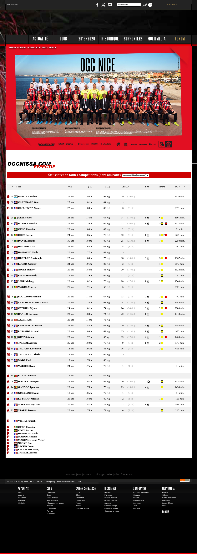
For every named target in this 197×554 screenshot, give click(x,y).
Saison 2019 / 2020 (37, 47)
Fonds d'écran (167, 503)
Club (63, 39)
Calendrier (80, 498)
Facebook (96, 6)
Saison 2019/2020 (86, 489)
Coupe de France (82, 508)
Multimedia (157, 39)
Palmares (108, 495)
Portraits (50, 511)
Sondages (137, 503)
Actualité (40, 39)
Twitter (103, 6)
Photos (78, 503)
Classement (80, 500)
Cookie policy (49, 481)
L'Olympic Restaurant (100, 466)
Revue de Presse (169, 498)
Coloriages (100, 474)
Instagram (110, 6)
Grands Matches (111, 500)
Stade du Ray (52, 498)
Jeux (135, 506)
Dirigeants (51, 492)
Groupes (136, 495)
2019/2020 (86, 39)
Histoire (107, 492)
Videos (78, 506)
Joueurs (50, 506)
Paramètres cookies (65, 481)
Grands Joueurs (110, 498)
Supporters (133, 39)
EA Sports (49, 466)
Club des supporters (141, 492)
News (20, 492)
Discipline (21, 503)
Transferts (22, 498)
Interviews (166, 500)
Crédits (39, 481)
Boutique (84, 6)
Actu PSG (87, 474)
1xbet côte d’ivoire (123, 474)
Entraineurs (51, 508)
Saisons (22, 47)
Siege (49, 495)
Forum (180, 39)
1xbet (109, 474)
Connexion (172, 4)
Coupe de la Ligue (111, 511)
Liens (164, 506)
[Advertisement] (122, 21)
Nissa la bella (138, 500)
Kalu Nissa (152, 466)
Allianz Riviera (52, 500)
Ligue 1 (21, 495)
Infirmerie (21, 500)
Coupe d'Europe (110, 506)
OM (79, 474)
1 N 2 (69, 6)
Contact (79, 481)
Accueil (13, 47)
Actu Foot (70, 474)
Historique (110, 39)
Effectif (78, 495)
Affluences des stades (55, 503)
